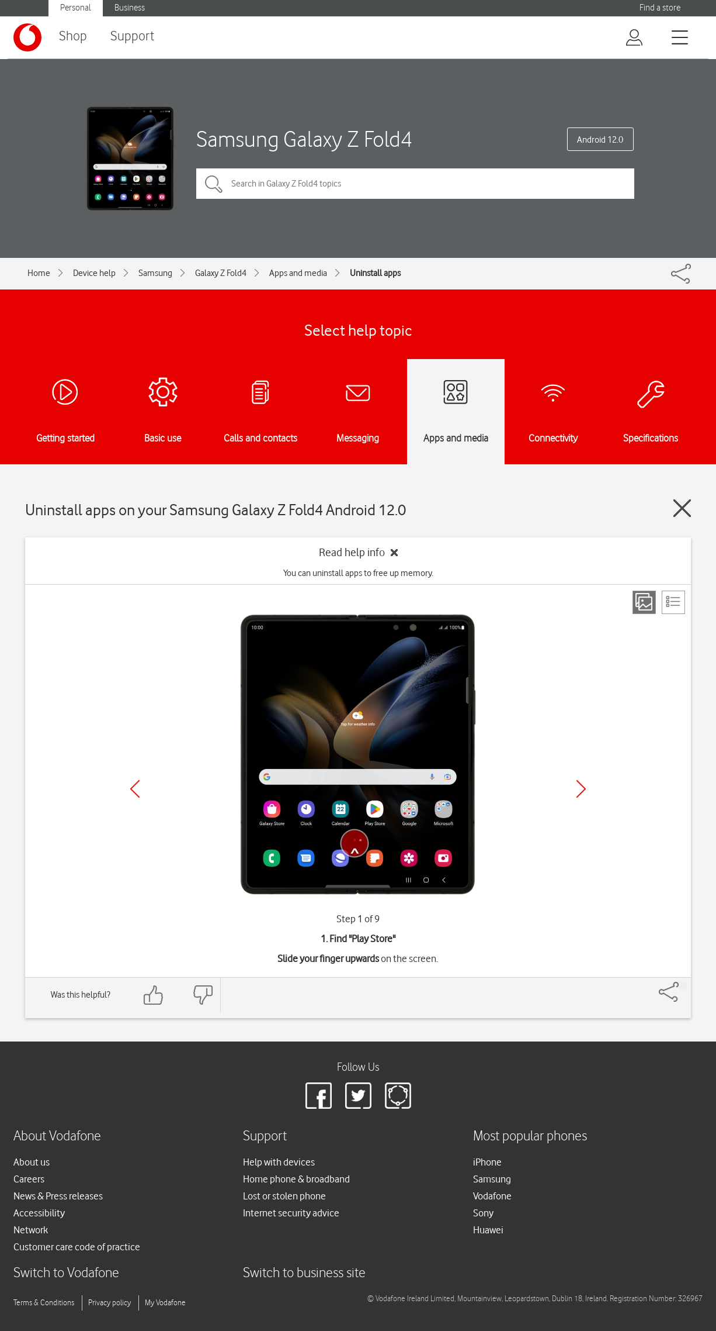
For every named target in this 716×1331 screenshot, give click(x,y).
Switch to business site (304, 1273)
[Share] (683, 986)
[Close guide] (682, 508)
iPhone (487, 1162)
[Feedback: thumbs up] (154, 995)
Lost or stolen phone (284, 1196)
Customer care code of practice (76, 1247)
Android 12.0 (600, 140)
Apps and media (298, 273)
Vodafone (492, 1196)
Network (30, 1230)
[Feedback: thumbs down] (203, 995)
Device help (94, 273)
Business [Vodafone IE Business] (129, 8)
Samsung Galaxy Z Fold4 (304, 139)
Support (132, 36)
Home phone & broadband (296, 1179)
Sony (483, 1213)
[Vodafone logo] (27, 37)
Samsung (155, 273)
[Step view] (644, 602)
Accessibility (39, 1213)
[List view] (673, 602)
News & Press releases (58, 1196)
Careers (28, 1179)
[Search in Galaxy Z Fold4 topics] (415, 183)
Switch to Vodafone (66, 1273)
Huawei (488, 1230)
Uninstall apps (375, 273)
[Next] (581, 789)
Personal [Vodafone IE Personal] (75, 8)
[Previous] (135, 789)
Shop (73, 36)
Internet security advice (291, 1213)
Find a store (659, 8)
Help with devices (279, 1162)
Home (38, 273)
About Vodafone (57, 1136)
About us (31, 1162)
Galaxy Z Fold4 (220, 273)
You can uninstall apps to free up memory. (358, 573)
